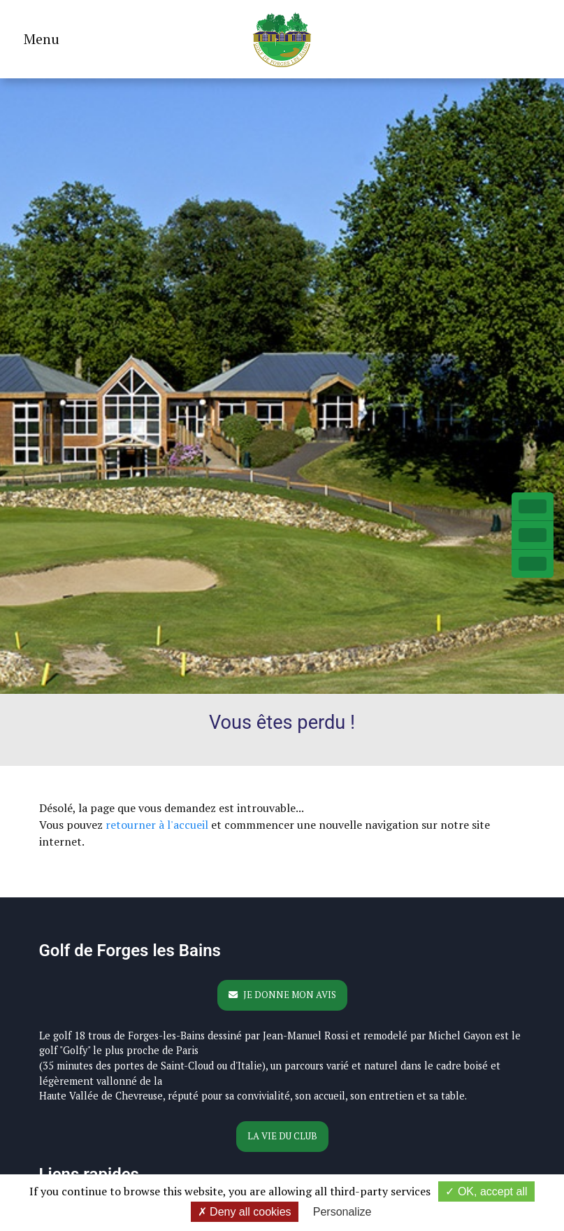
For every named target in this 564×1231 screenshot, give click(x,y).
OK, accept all (486, 1191)
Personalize (342, 1212)
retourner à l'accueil (157, 824)
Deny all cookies (244, 1212)
